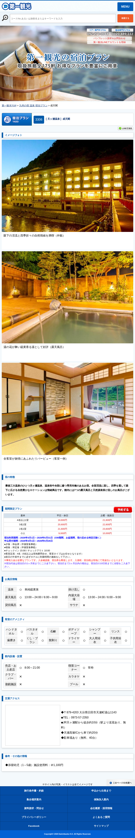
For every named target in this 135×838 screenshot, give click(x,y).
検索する (125, 18)
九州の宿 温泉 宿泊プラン (33, 105)
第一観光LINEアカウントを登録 (109, 42)
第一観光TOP (9, 105)
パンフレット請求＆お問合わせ (110, 38)
